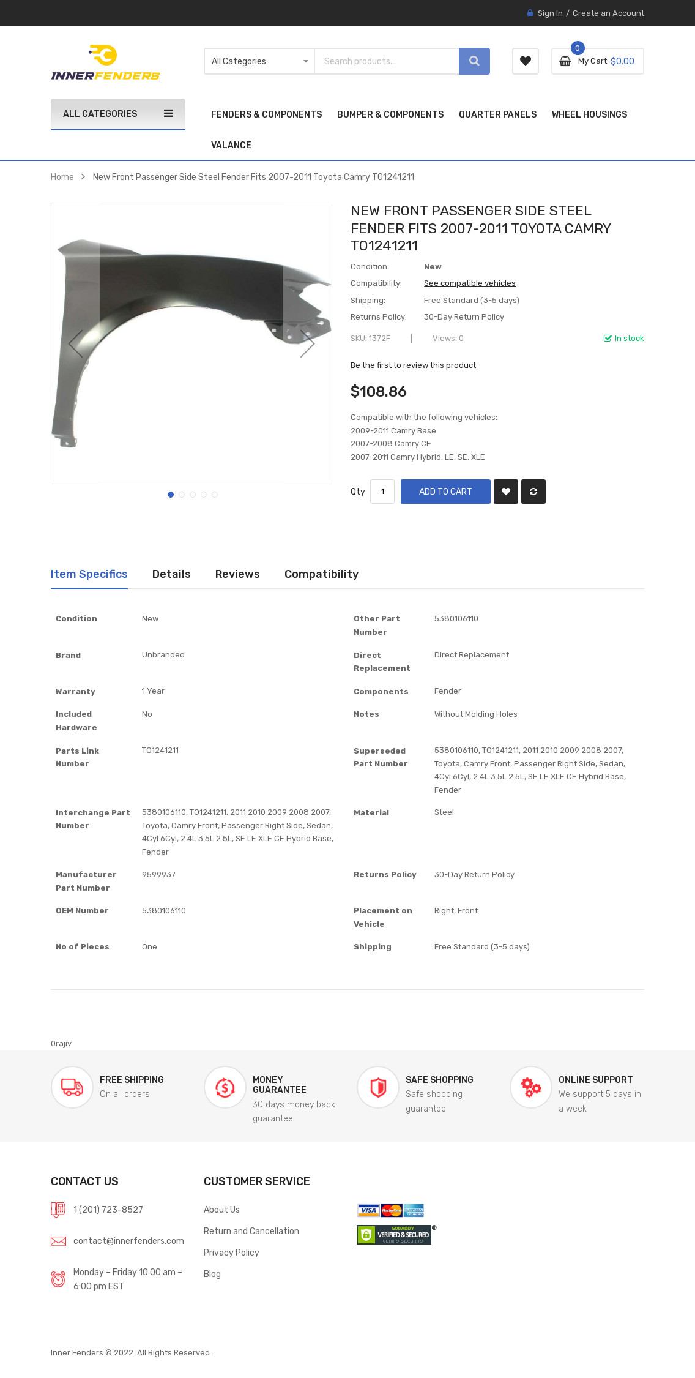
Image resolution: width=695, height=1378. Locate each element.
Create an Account (608, 13)
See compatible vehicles (470, 283)
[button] (75, 343)
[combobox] (381, 61)
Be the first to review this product (413, 365)
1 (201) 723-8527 (108, 1210)
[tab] (89, 574)
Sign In (550, 13)
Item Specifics (89, 573)
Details (171, 573)
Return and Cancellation (251, 1231)
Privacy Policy (231, 1252)
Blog (212, 1274)
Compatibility (321, 573)
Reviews (237, 573)
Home (62, 177)
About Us (222, 1210)
